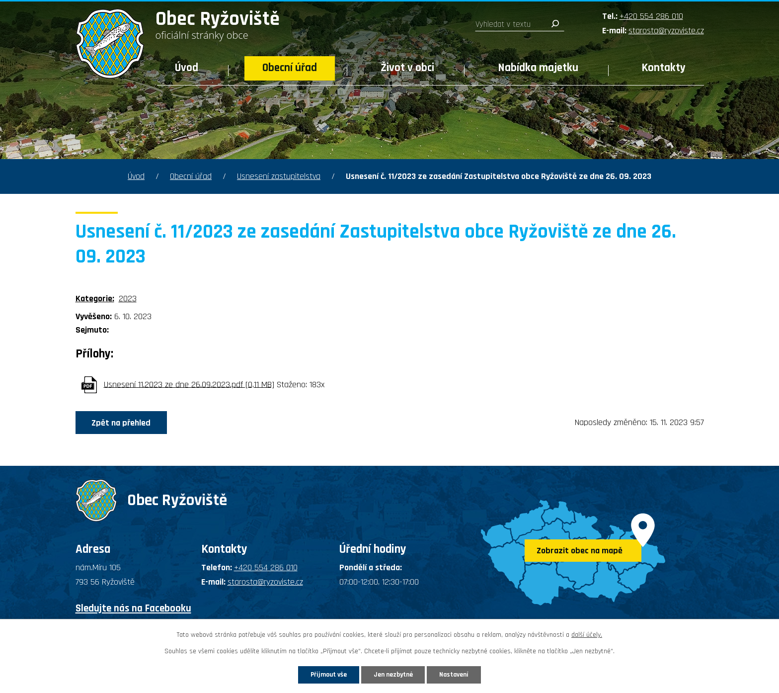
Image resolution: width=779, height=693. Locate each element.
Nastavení (458, 674)
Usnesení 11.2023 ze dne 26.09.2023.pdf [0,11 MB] (189, 384)
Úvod (186, 68)
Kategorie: (95, 298)
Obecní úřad (289, 68)
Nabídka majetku (538, 68)
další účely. (586, 634)
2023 (128, 298)
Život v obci (407, 68)
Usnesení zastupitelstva (278, 176)
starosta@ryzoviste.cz (666, 30)
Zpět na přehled (123, 423)
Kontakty (664, 68)
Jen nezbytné (393, 674)
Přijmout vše (324, 674)
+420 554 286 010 (651, 16)
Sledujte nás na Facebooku (133, 608)
